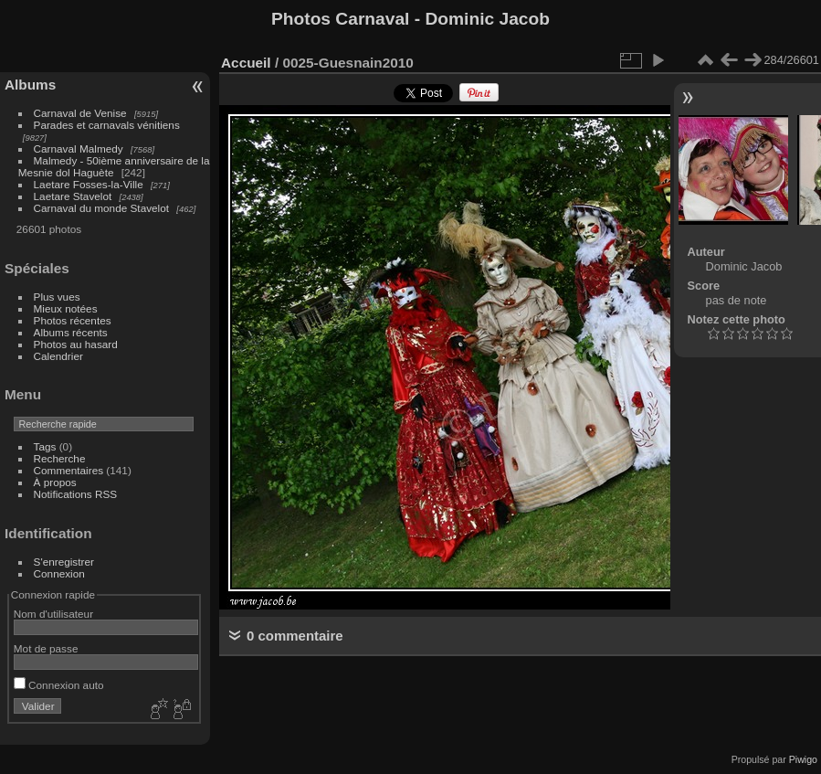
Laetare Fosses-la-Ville (88, 184)
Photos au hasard (76, 344)
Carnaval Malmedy (78, 148)
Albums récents (71, 332)
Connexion (59, 573)
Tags (45, 446)
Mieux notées (66, 308)
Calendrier (58, 356)
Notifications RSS (76, 494)
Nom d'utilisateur (53, 614)
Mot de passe (46, 648)
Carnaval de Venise (80, 113)
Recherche (60, 458)
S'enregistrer (64, 561)
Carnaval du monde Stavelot (101, 208)
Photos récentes (72, 320)
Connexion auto (59, 685)
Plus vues (57, 296)
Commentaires (69, 470)
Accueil (246, 62)
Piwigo (803, 759)
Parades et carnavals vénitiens (107, 125)
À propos (55, 482)
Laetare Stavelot (73, 196)
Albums (30, 84)
